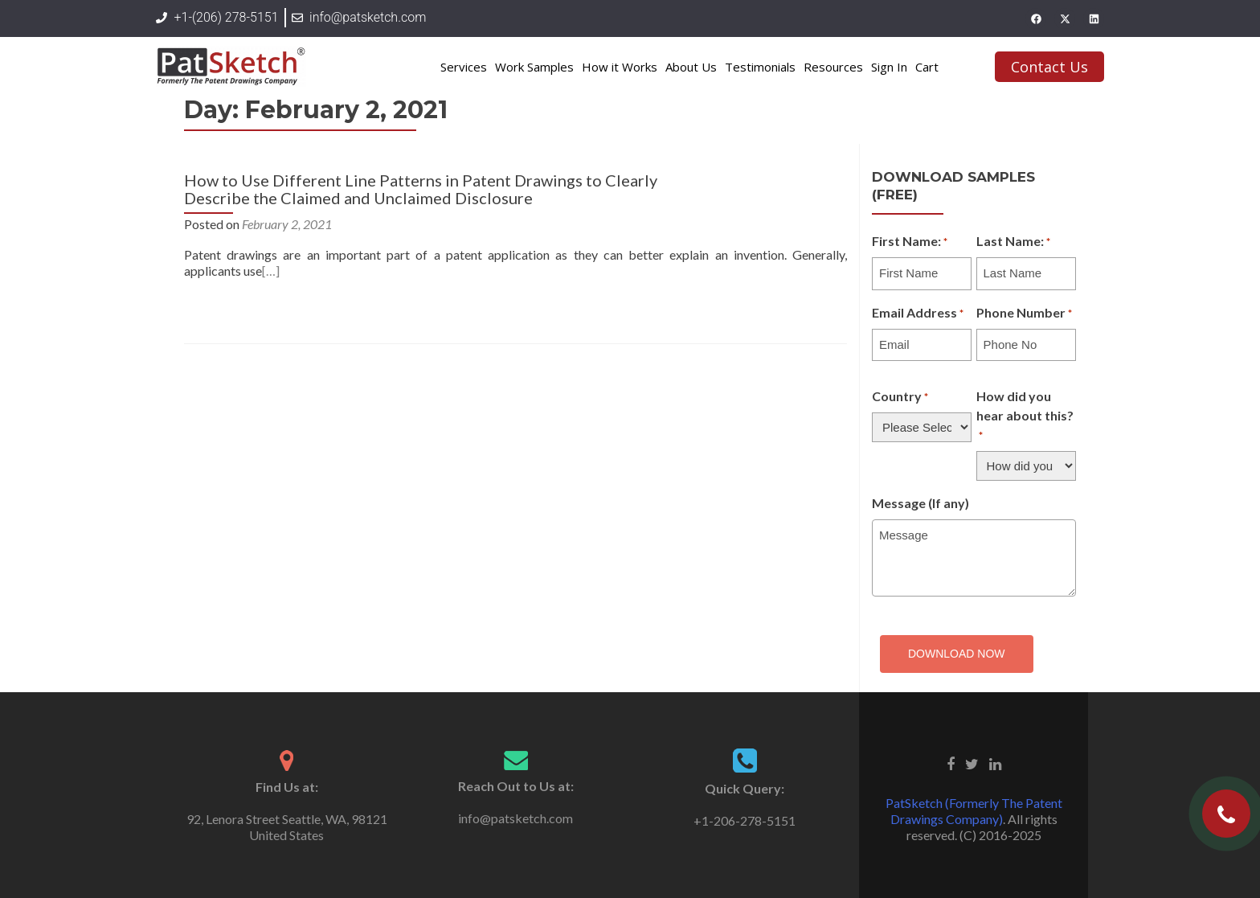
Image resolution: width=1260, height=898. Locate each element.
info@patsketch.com (515, 818)
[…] (271, 270)
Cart (927, 67)
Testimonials (760, 67)
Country (900, 397)
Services (463, 67)
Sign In (889, 67)
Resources (833, 67)
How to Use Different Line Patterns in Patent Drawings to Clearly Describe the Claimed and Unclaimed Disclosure (420, 188)
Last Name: (1013, 242)
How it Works (619, 67)
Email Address (917, 313)
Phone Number (1024, 313)
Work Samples (534, 67)
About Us (691, 67)
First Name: (909, 242)
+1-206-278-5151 (744, 820)
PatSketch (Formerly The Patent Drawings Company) (974, 810)
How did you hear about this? (1025, 416)
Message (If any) (920, 503)
